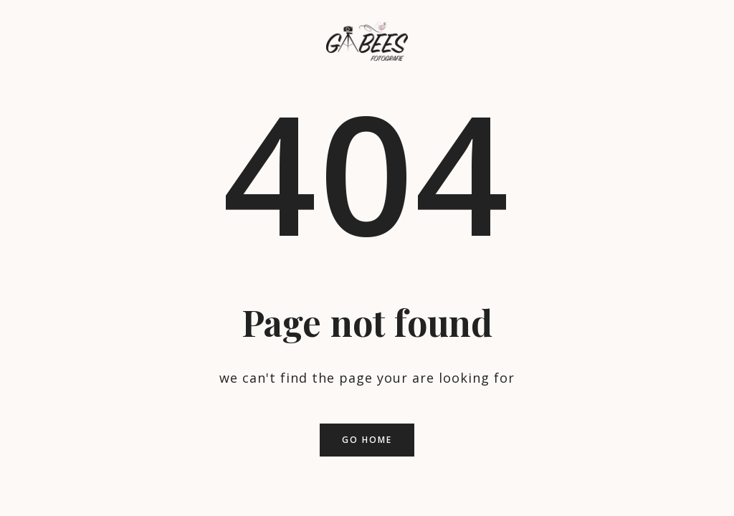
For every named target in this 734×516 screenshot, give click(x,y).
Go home (367, 440)
